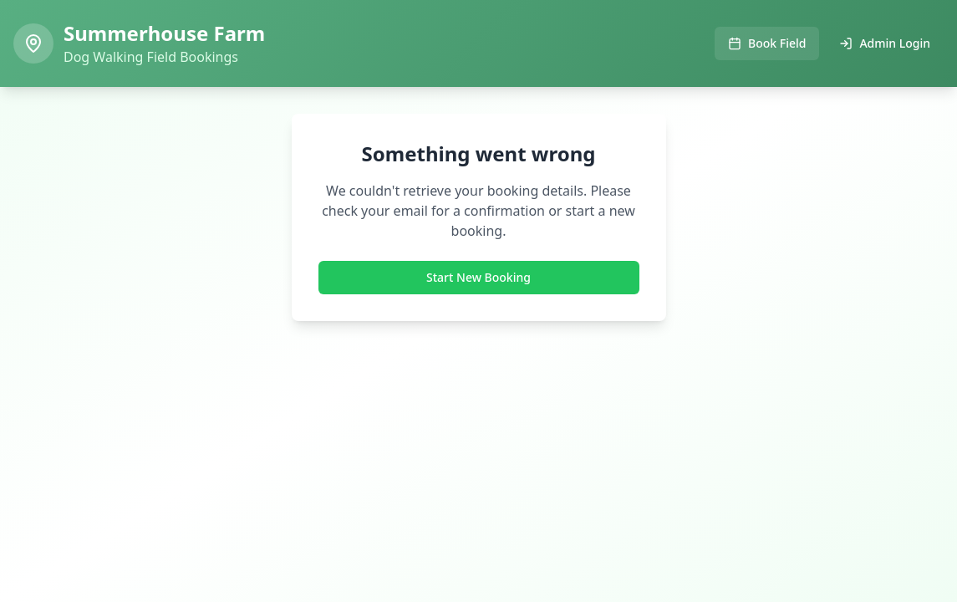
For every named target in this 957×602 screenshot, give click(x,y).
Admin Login (884, 43)
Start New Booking (478, 277)
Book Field (767, 43)
